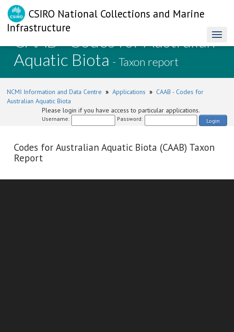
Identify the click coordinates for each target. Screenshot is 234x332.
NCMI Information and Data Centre (54, 92)
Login (213, 120)
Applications (129, 92)
